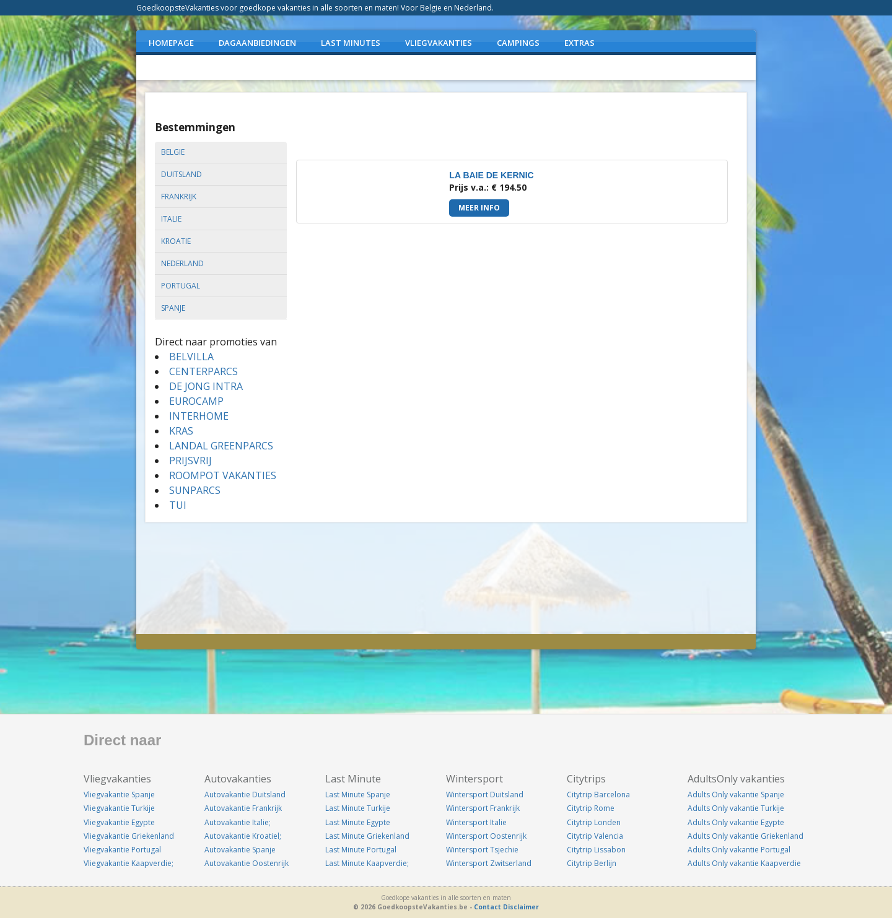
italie (171, 219)
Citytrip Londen (594, 822)
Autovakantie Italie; (237, 822)
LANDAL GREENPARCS (221, 446)
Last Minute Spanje (357, 794)
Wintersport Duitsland (484, 794)
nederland (182, 263)
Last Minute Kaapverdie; (367, 863)
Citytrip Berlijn (591, 863)
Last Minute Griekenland (367, 836)
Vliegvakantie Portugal (122, 849)
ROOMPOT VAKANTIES (222, 475)
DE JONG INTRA (206, 386)
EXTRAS (579, 42)
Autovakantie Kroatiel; (242, 836)
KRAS (181, 431)
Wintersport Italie (476, 822)
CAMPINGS (518, 42)
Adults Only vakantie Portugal (739, 849)
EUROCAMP (196, 401)
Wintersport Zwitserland (488, 863)
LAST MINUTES (350, 42)
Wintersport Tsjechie (482, 849)
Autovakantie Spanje (240, 849)
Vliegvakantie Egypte (119, 822)
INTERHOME (199, 416)
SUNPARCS (195, 490)
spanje (173, 308)
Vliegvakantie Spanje (119, 794)
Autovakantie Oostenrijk (246, 863)
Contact (487, 907)
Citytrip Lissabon (596, 849)
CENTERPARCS (203, 371)
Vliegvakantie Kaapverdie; (128, 863)
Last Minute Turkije (357, 808)
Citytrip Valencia (595, 836)
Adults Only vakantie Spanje (736, 794)
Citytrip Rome (590, 808)
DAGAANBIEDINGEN (257, 42)
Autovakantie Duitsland (245, 794)
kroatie (176, 241)
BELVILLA (191, 356)
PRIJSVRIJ (190, 460)
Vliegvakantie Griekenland (129, 836)
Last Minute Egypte (357, 822)
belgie (173, 152)
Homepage (171, 42)
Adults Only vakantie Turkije (736, 808)
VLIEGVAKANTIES (438, 42)
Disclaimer (521, 907)
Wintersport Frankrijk (483, 808)
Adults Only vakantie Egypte (736, 822)
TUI (177, 505)
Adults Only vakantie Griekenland (745, 836)
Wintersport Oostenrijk (486, 836)
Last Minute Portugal (360, 849)
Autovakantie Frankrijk (243, 808)
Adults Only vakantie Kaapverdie (744, 863)
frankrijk (178, 196)
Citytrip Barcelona (598, 794)
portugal (180, 285)
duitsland (181, 174)
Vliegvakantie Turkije (119, 808)
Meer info (479, 207)
